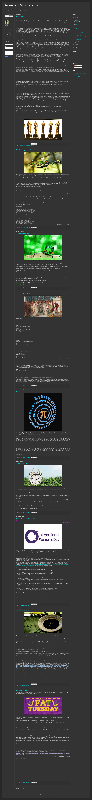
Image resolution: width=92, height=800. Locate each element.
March (76, 27)
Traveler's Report (84, 76)
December (77, 21)
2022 (20, 145)
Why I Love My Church (83, 74)
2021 (75, 44)
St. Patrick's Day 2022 (22, 233)
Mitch (7, 25)
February (76, 41)
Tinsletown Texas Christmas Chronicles (78, 77)
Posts (75, 65)
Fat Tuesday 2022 (21, 690)
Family (74, 76)
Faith (27, 685)
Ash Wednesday (23, 685)
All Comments (76, 67)
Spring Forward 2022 (22, 463)
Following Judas (78, 76)
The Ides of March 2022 (23, 294)
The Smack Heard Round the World (28, 145)
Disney (77, 73)
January (76, 42)
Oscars (22, 145)
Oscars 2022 (20, 16)
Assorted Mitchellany (21, 5)
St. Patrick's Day (28, 289)
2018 (75, 48)
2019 (75, 47)
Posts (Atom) (23, 788)
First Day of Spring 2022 (23, 150)
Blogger (50, 794)
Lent (28, 685)
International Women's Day (25, 605)
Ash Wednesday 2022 (22, 610)
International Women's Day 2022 (26, 518)
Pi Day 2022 (19, 391)
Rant (78, 72)
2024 (75, 17)
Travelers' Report (76, 75)
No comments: (28, 227)
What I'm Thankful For (83, 75)
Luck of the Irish (23, 289)
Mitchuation (80, 73)
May (76, 24)
